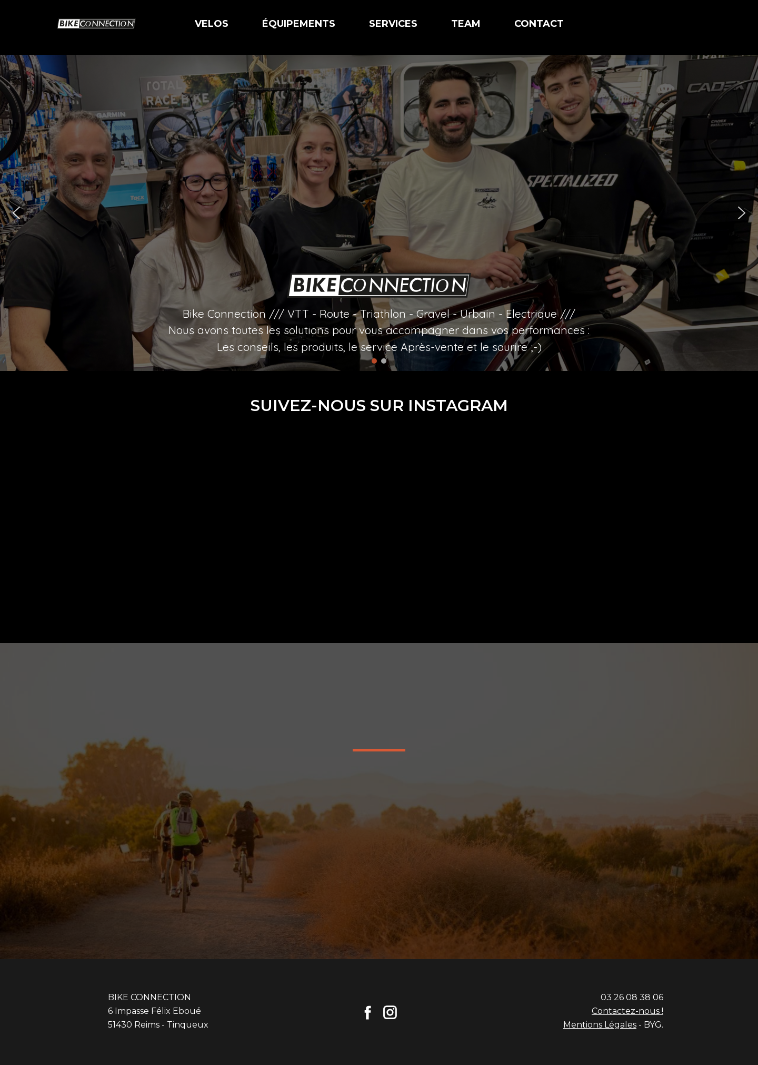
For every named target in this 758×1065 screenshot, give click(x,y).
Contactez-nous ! (627, 1011)
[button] (16, 212)
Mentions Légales (599, 1025)
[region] (379, 213)
